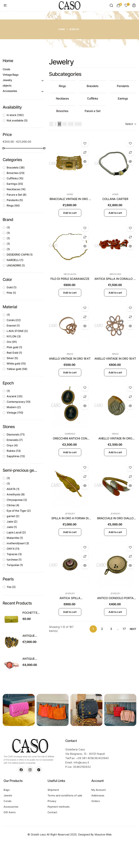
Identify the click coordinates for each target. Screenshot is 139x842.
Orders (95, 801)
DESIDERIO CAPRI (20, 254)
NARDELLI (15, 260)
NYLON (14, 336)
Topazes (14, 554)
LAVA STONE (17, 331)
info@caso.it (81, 762)
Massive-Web (103, 834)
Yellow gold (17, 369)
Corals (6, 69)
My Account (98, 789)
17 (124, 629)
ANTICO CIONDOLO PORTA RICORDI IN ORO (115, 598)
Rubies (14, 450)
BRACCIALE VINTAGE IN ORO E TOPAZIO (70, 199)
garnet (13, 516)
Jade (12, 521)
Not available (17, 120)
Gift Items (10, 812)
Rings (13, 205)
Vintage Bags (10, 74)
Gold (11, 287)
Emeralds (15, 440)
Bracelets (16, 167)
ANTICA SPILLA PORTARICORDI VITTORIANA (70, 598)
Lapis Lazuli (16, 532)
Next (133, 628)
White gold (16, 363)
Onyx (12, 445)
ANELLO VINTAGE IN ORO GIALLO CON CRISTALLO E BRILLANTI (115, 439)
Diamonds (16, 434)
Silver (12, 358)
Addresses (97, 795)
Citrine (13, 505)
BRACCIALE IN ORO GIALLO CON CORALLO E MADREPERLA (115, 518)
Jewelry (7, 80)
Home (8, 60)
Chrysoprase (17, 500)
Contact (52, 812)
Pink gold (14, 347)
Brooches (16, 173)
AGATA (13, 489)
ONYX (13, 548)
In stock (15, 115)
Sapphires (16, 456)
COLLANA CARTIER (115, 199)
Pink (11, 292)
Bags (7, 789)
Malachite (15, 538)
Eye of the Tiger (19, 510)
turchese (14, 559)
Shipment (53, 789)
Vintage (15, 412)
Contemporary (19, 401)
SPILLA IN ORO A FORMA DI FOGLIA (70, 518)
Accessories (10, 91)
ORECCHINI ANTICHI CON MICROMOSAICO (70, 439)
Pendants (15, 200)
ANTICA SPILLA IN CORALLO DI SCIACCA (115, 279)
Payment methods (59, 806)
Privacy (52, 801)
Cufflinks (15, 178)
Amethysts (16, 494)
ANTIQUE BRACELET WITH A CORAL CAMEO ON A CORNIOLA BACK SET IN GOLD (32, 659)
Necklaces (16, 189)
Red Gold (14, 352)
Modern (14, 407)
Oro (12, 342)
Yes (11, 587)
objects (7, 85)
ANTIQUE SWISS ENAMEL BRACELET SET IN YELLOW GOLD (32, 636)
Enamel (13, 325)
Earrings (15, 184)
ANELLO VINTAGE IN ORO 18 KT (70, 358)
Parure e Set (16, 194)
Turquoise (15, 565)
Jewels (8, 795)
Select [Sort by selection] (130, 124)
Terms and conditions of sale (65, 795)
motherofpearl (18, 543)
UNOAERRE (16, 265)
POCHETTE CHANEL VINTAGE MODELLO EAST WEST (30, 613)
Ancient (14, 396)
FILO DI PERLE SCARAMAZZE (69, 279)
